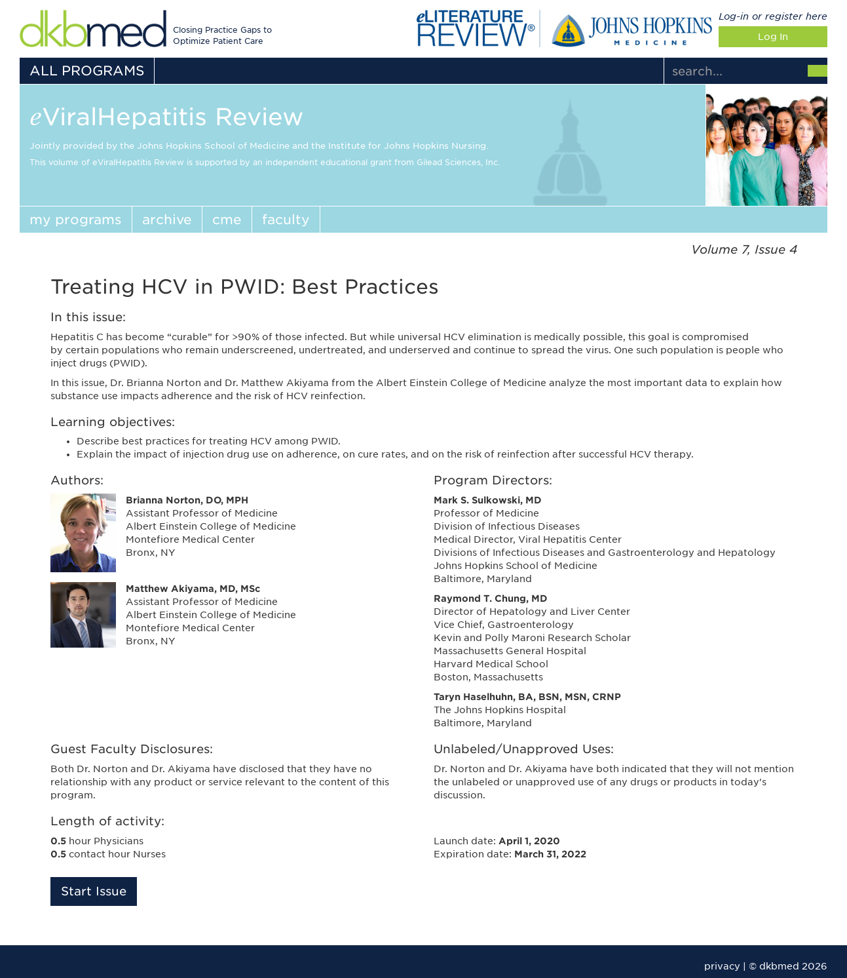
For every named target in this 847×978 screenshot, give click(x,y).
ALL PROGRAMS (86, 71)
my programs (75, 219)
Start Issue (93, 891)
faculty (286, 219)
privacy (722, 966)
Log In (773, 36)
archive (167, 219)
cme (227, 219)
